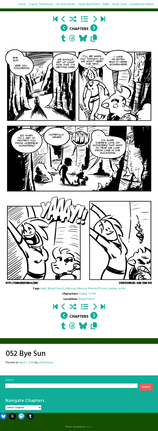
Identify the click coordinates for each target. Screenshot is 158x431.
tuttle (121, 288)
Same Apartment (89, 4)
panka (112, 288)
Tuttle (92, 293)
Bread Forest (56, 288)
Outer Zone (119, 4)
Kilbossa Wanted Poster (92, 288)
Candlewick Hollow (142, 4)
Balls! (106, 4)
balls (43, 288)
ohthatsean (46, 362)
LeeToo (89, 427)
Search (9, 380)
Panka (83, 293)
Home (22, 4)
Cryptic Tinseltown (41, 4)
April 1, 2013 (26, 362)
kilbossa (70, 288)
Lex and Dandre (65, 4)
